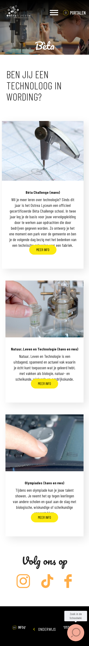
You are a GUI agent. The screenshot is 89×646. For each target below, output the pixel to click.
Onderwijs (44, 629)
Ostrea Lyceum (18, 12)
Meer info (42, 249)
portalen (78, 12)
